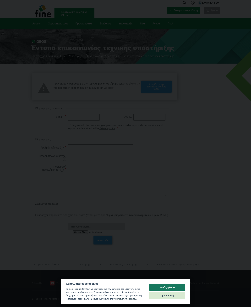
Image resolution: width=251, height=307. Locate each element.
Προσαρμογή (167, 295)
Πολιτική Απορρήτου (125, 298)
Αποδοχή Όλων (167, 287)
